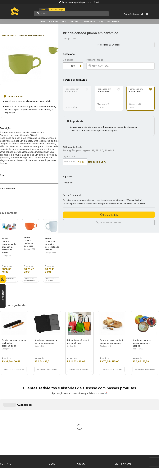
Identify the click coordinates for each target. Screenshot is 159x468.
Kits (64, 21)
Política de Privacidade (88, 418)
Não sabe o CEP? (97, 161)
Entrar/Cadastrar (131, 14)
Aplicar (81, 161)
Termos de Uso (85, 413)
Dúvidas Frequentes (87, 403)
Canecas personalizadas (31, 35)
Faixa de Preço (56, 10)
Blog (101, 21)
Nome (44, 10)
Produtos (53, 21)
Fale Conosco (84, 408)
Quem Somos (88, 21)
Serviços (74, 21)
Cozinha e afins (7, 35)
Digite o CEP (69, 156)
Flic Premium (113, 21)
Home (42, 21)
